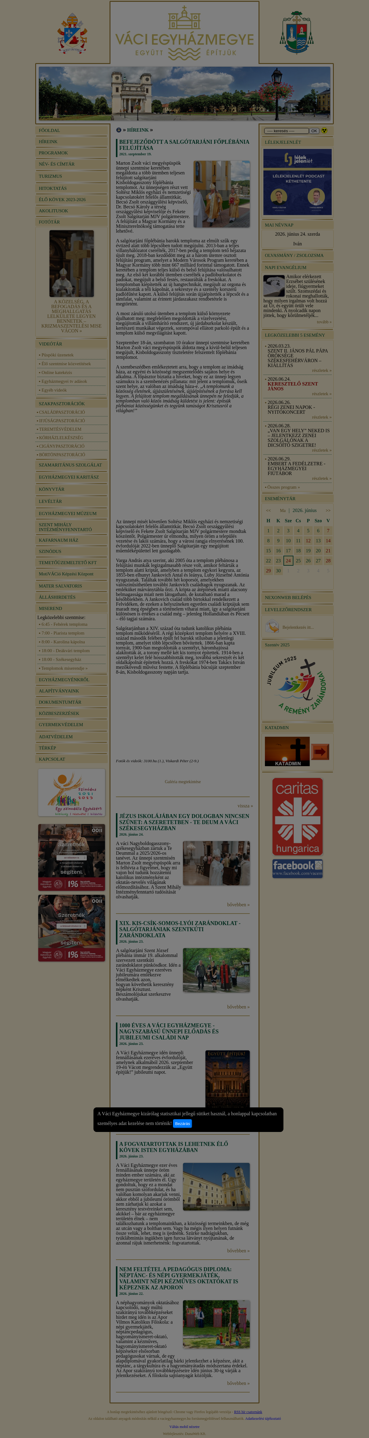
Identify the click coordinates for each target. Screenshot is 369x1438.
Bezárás (182, 1123)
